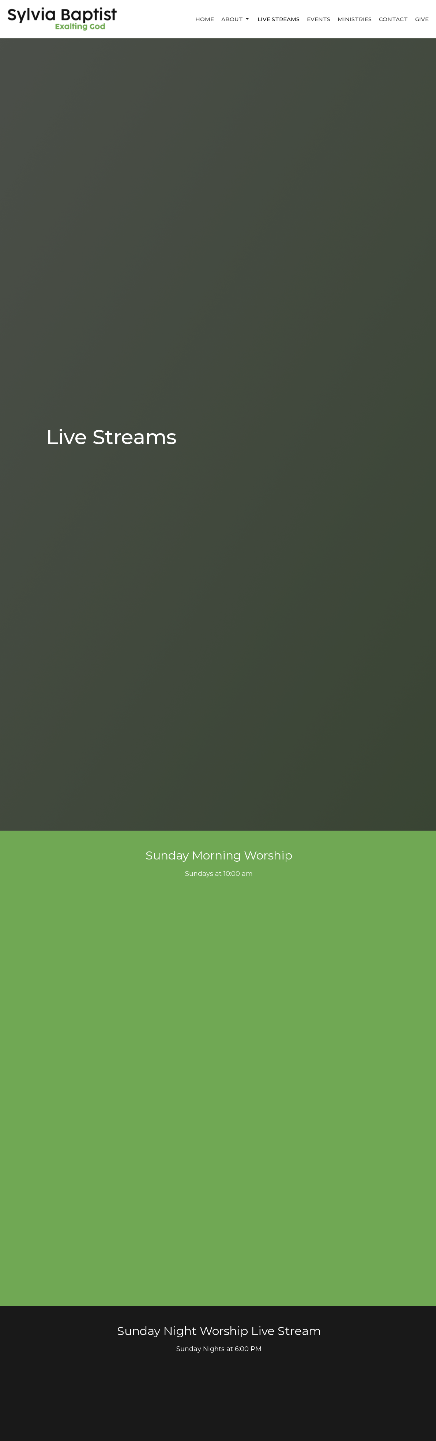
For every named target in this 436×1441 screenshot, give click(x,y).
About (235, 19)
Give (422, 19)
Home (204, 19)
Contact (393, 19)
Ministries (355, 19)
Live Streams (279, 19)
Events (318, 19)
